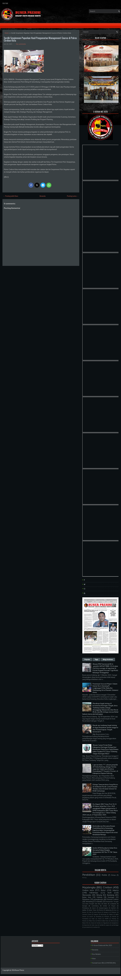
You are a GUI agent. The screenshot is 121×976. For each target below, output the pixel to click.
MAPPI (107, 918)
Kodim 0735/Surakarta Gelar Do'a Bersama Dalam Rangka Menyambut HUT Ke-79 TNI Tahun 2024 (105, 851)
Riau (99, 904)
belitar (105, 906)
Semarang (89, 901)
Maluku (84, 921)
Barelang (98, 916)
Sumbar (98, 923)
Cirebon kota (88, 890)
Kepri (93, 918)
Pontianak (114, 921)
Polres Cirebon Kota (102, 921)
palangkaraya (98, 899)
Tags (96, 659)
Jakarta (116, 890)
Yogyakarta (106, 923)
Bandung (110, 895)
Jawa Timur (92, 910)
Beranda (43, 196)
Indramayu (93, 892)
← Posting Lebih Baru (10, 196)
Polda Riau (92, 921)
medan (111, 914)
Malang (114, 918)
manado (99, 901)
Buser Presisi (19, 970)
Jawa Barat (97, 912)
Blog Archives (108, 659)
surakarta (113, 904)
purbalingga (115, 925)
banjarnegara (103, 908)
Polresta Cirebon (113, 899)
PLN (83, 877)
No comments (21, 44)
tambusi (95, 927)
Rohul (103, 890)
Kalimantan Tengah (112, 901)
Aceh (110, 892)
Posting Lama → (72, 196)
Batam (84, 912)
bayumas (86, 925)
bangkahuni (115, 923)
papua (108, 925)
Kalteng (99, 897)
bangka (84, 906)
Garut (94, 908)
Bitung (99, 895)
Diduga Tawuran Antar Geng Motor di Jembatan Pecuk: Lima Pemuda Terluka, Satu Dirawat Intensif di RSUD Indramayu (105, 787)
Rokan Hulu (86, 897)
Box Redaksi (96, 954)
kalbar (84, 910)
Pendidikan (88, 874)
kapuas (96, 914)
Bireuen (107, 916)
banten (113, 908)
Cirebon (107, 887)
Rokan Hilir (85, 923)
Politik (104, 875)
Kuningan (111, 897)
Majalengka (89, 887)
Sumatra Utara (86, 914)
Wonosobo (86, 895)
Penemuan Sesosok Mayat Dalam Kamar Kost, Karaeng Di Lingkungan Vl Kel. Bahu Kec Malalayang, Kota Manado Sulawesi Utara (105, 688)
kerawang (103, 914)
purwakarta (87, 927)
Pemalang (85, 908)
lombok (102, 925)
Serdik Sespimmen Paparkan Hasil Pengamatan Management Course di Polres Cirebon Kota (40, 39)
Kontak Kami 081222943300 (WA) (104, 963)
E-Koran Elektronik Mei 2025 (102, 945)
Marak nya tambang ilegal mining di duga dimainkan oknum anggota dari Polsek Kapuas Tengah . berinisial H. (105, 728)
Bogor (114, 906)
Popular (87, 659)
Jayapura (106, 912)
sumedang (95, 906)
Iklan (94, 958)
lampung (108, 910)
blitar (105, 904)
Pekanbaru (86, 899)
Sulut (92, 923)
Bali (115, 910)
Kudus (100, 918)
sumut (91, 916)
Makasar (113, 912)
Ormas (113, 875)
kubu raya (94, 925)
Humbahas (85, 918)
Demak (114, 916)
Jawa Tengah (89, 904)
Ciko (90, 912)
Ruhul (101, 910)
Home (6, 33)
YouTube (5, 3)
